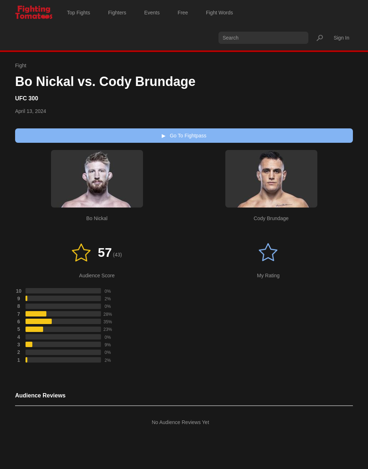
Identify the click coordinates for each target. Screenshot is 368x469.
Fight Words (219, 12)
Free (183, 12)
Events (152, 12)
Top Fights (78, 12)
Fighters (117, 12)
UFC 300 (26, 98)
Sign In (341, 38)
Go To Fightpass (184, 135)
